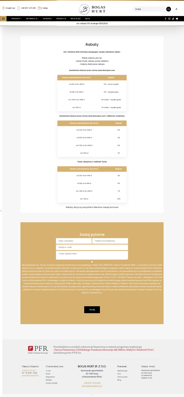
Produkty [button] (15, 18)
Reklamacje (122, 371)
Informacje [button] (31, 18)
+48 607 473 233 (26, 8)
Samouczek (122, 377)
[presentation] (92, 301)
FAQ (119, 374)
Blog (87, 18)
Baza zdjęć (76, 18)
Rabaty (49, 380)
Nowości (47, 18)
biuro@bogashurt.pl (30, 375)
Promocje (61, 18)
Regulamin (50, 377)
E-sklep (43, 8)
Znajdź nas (8, 8)
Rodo (48, 374)
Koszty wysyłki (51, 383)
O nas (48, 371)
